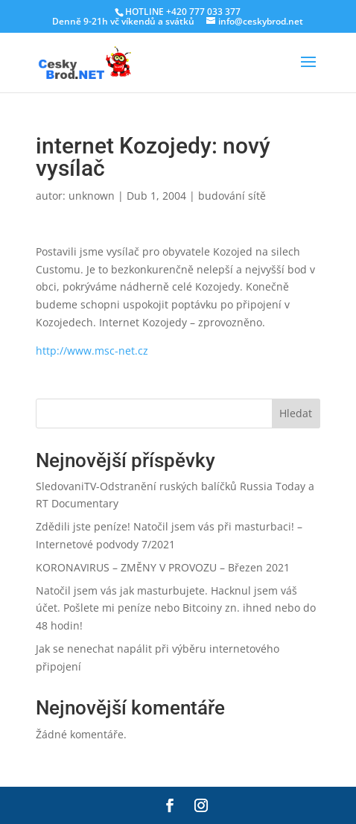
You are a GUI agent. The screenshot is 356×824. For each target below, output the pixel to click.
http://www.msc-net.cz (92, 350)
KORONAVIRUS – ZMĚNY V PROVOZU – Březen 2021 (163, 567)
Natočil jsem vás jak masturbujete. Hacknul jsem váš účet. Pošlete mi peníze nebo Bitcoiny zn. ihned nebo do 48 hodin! (176, 608)
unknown (92, 195)
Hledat (295, 413)
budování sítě (232, 195)
